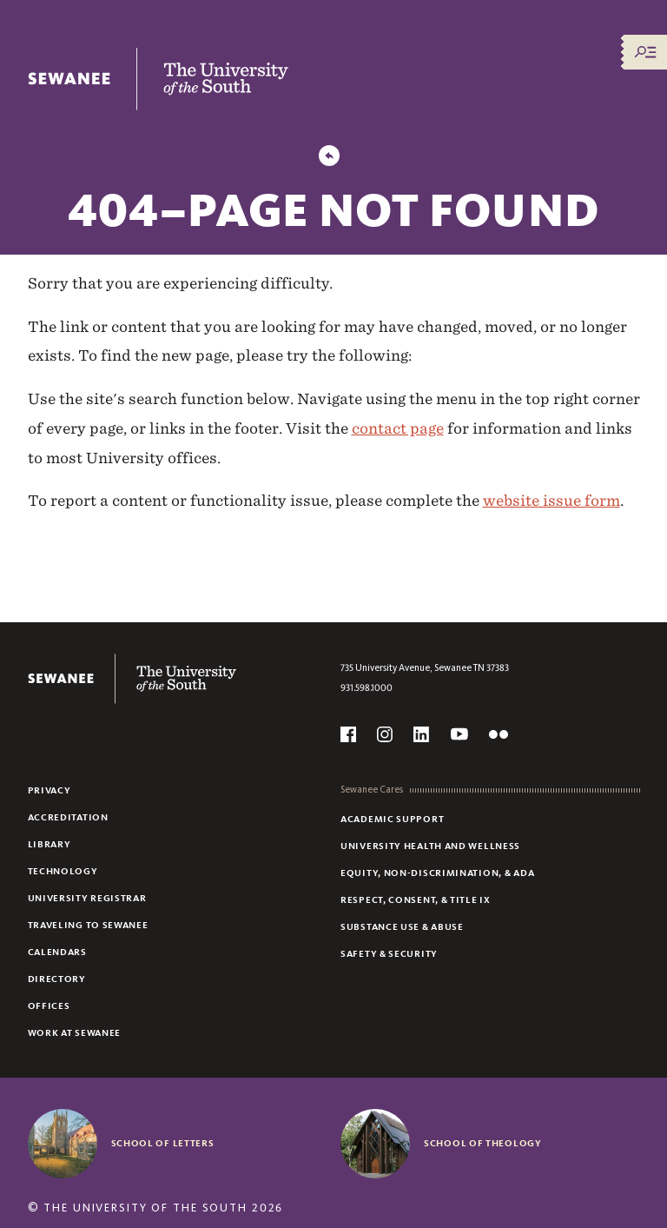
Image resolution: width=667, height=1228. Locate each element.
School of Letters (163, 1143)
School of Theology (483, 1143)
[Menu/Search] (645, 52)
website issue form (551, 500)
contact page (398, 428)
